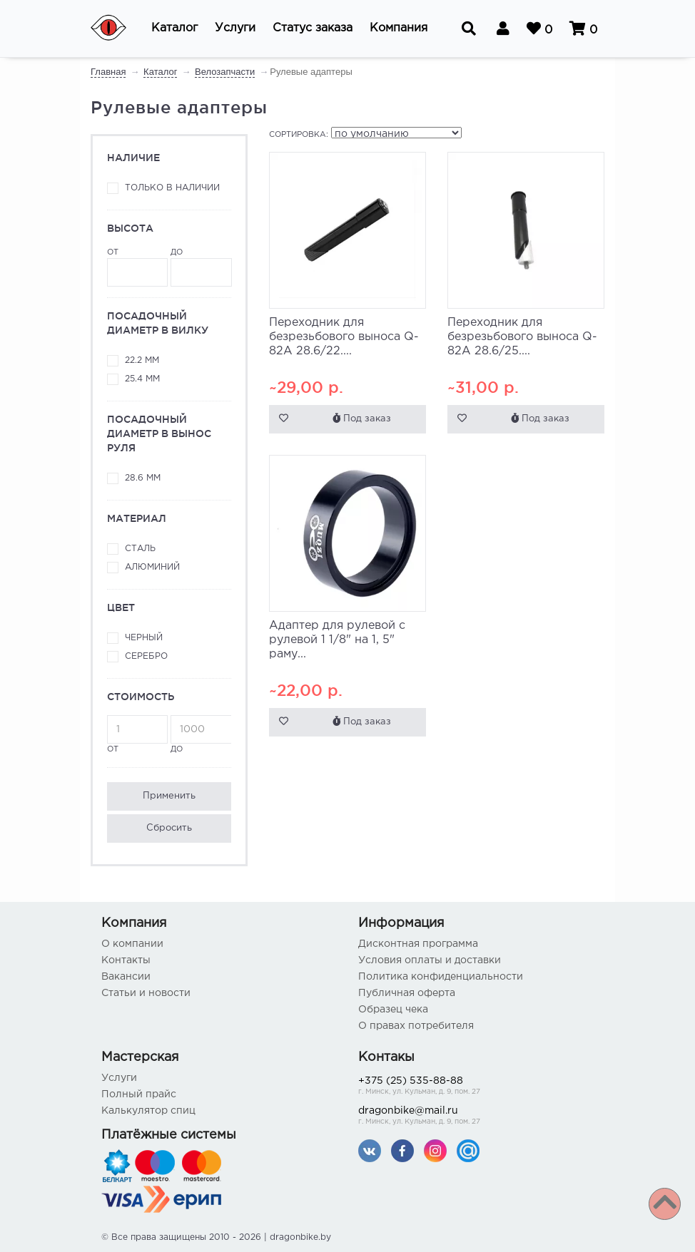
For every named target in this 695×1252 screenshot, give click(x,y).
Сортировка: (298, 134)
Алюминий (152, 567)
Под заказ (362, 418)
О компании (132, 944)
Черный (144, 638)
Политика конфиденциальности (440, 977)
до (201, 268)
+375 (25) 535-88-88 (476, 1087)
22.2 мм (142, 360)
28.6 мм (143, 478)
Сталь (140, 549)
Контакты (126, 960)
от (137, 268)
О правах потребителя (416, 1026)
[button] (174, 28)
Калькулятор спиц (148, 1111)
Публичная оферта (406, 993)
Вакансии (126, 977)
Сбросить (169, 828)
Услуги (119, 1078)
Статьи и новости (146, 993)
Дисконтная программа (418, 944)
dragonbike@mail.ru (476, 1117)
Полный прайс (138, 1094)
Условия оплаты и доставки (429, 960)
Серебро (146, 656)
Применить (169, 796)
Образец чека (393, 1009)
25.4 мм (142, 379)
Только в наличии (172, 188)
